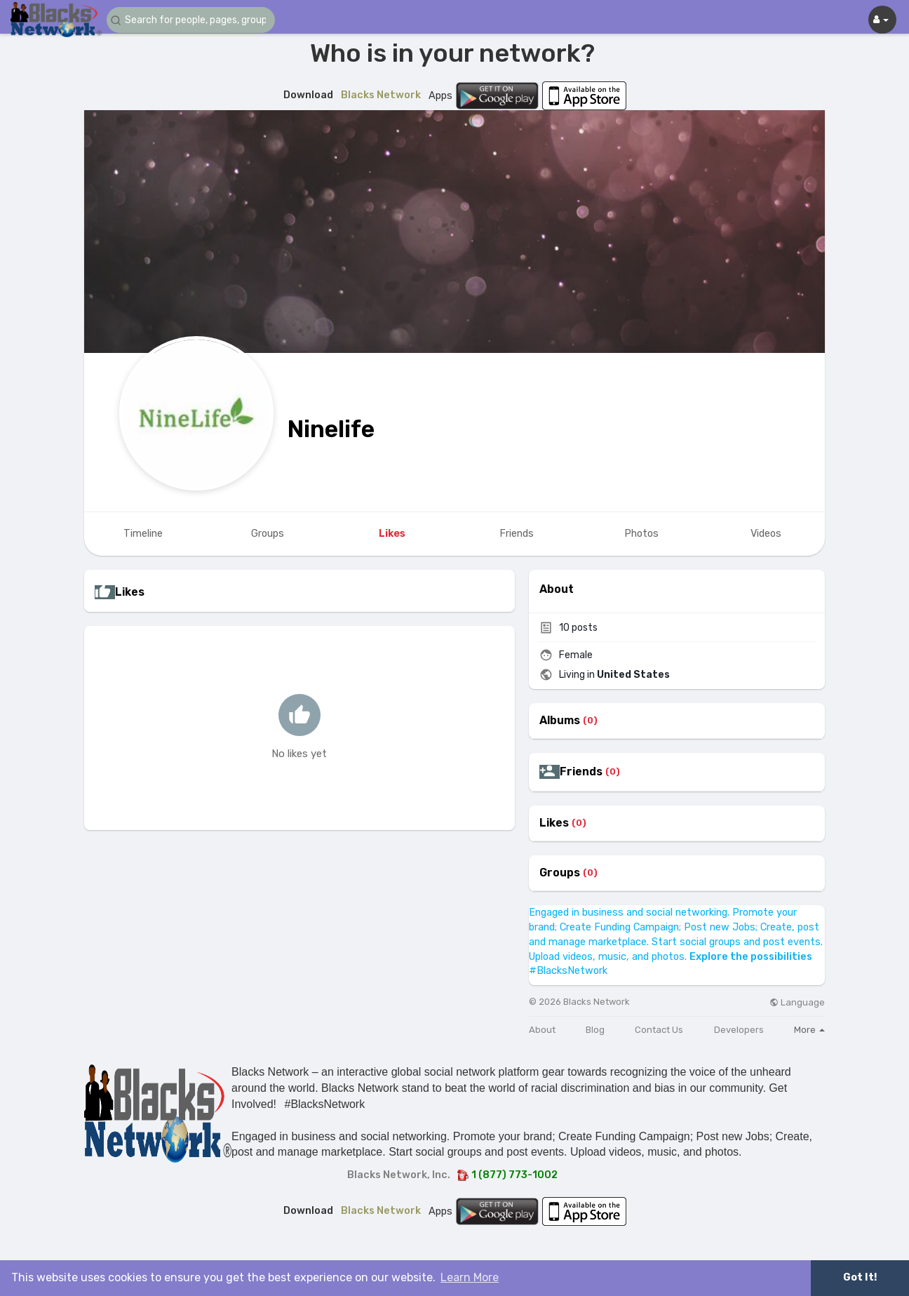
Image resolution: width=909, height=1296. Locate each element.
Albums (559, 720)
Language (797, 1002)
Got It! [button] (860, 1277)
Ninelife (331, 429)
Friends (581, 771)
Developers (739, 1029)
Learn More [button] (469, 1277)
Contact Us (659, 1029)
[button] (191, 20)
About (542, 1029)
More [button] (809, 1029)
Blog (595, 1029)
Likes (554, 823)
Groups (559, 873)
